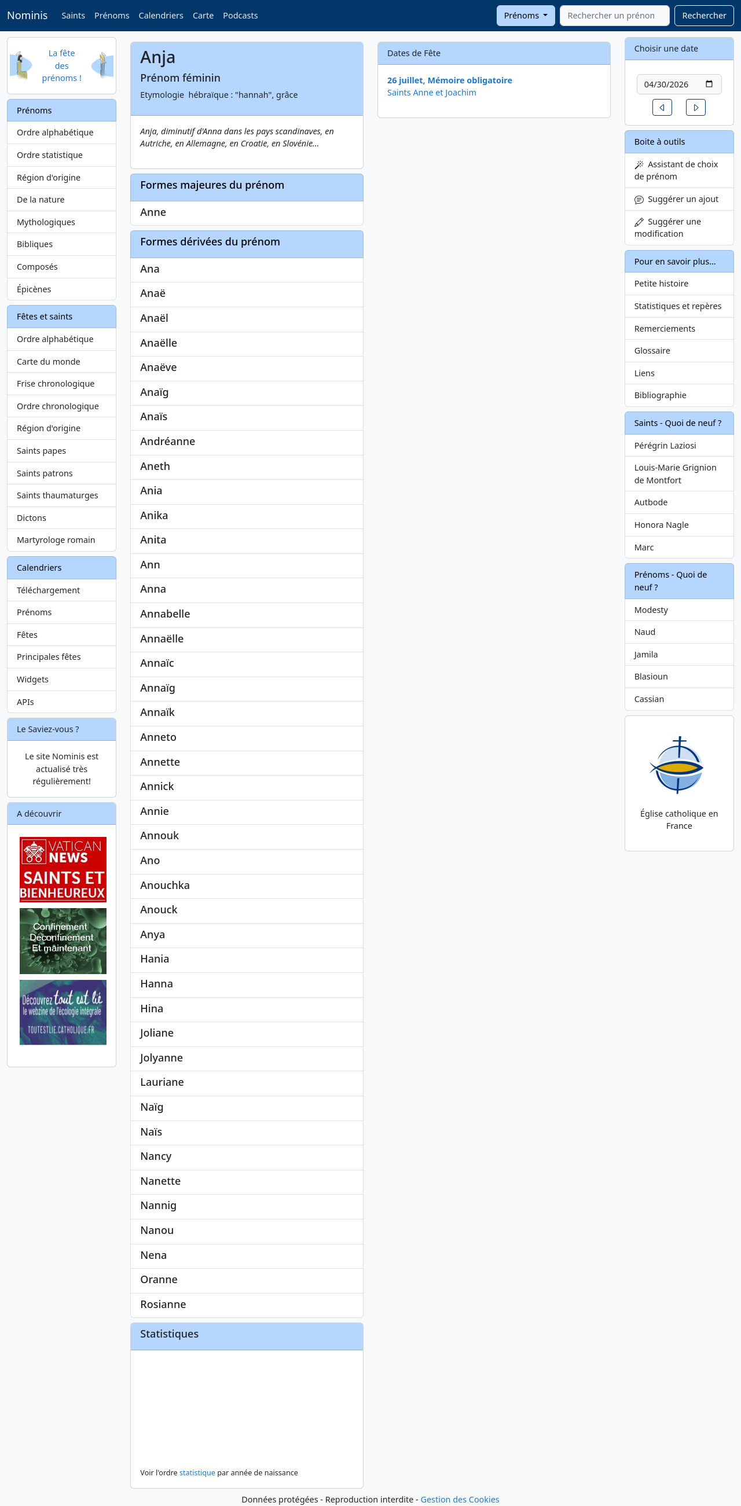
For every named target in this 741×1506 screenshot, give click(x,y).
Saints (73, 15)
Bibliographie (660, 395)
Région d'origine (48, 177)
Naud (645, 631)
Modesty (651, 609)
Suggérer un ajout (676, 198)
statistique (197, 1473)
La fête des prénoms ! (62, 65)
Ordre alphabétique (55, 132)
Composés (37, 266)
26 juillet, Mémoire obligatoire (449, 80)
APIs (25, 701)
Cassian (649, 698)
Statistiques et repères (678, 305)
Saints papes (41, 450)
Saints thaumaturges (57, 495)
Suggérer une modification (667, 228)
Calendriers (161, 15)
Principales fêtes (49, 656)
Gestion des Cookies (459, 1499)
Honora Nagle (661, 524)
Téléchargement (48, 590)
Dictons (31, 517)
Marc (644, 547)
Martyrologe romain (56, 539)
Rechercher (704, 15)
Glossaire (652, 350)
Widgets (33, 679)
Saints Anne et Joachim (431, 92)
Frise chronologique (55, 383)
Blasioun (651, 676)
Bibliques (35, 243)
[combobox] (615, 15)
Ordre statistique (50, 154)
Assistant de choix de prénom (676, 170)
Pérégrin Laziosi (665, 445)
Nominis (27, 15)
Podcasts (240, 15)
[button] (662, 107)
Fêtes (27, 634)
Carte (203, 15)
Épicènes (34, 289)
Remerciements (665, 328)
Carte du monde (48, 361)
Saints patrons (45, 473)
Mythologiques (46, 221)
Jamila (646, 654)
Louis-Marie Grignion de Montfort (675, 474)
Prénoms (111, 15)
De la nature (41, 199)
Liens (644, 373)
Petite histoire (661, 283)
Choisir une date (666, 48)
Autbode (651, 502)
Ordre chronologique (58, 406)
